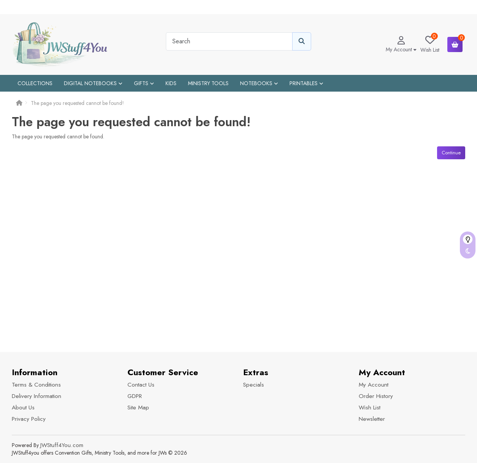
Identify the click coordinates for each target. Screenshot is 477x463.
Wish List (369, 407)
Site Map (138, 407)
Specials (253, 385)
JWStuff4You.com (61, 445)
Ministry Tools (208, 83)
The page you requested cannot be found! (77, 103)
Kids (170, 83)
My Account (373, 385)
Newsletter (372, 419)
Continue (451, 152)
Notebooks (259, 83)
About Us (23, 407)
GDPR (134, 396)
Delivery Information (36, 396)
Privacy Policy (29, 419)
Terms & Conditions (36, 385)
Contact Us (140, 385)
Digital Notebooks (93, 83)
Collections (34, 83)
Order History (376, 396)
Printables (306, 83)
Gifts (144, 83)
